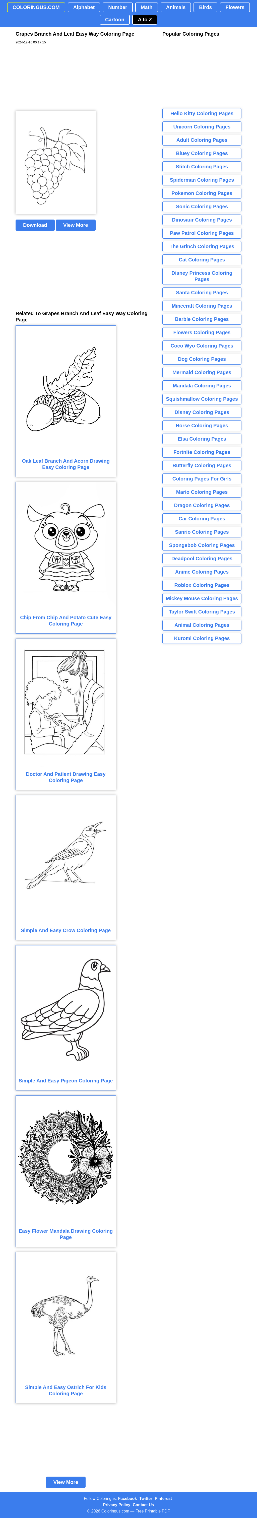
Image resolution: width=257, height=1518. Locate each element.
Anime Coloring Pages (202, 572)
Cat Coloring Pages (202, 259)
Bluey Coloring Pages (202, 153)
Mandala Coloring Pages (202, 385)
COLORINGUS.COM (36, 7)
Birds (205, 7)
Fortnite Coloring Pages (201, 452)
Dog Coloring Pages (202, 359)
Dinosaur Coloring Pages (202, 220)
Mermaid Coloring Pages (201, 372)
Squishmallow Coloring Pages (202, 399)
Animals (176, 7)
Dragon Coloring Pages (202, 505)
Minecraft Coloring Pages (202, 306)
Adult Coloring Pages (201, 140)
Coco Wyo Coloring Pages (202, 346)
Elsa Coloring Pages (202, 439)
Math (147, 7)
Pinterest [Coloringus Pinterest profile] (163, 1498)
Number (117, 7)
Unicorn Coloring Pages (202, 126)
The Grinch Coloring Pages (202, 246)
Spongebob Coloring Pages (202, 545)
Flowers (234, 7)
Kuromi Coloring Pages (202, 638)
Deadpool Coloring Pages (201, 558)
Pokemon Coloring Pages (201, 193)
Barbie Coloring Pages (202, 319)
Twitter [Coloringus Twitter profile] (145, 1498)
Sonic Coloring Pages (202, 206)
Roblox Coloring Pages (201, 585)
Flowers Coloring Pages (202, 332)
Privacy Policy (117, 1505)
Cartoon (114, 19)
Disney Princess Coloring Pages (201, 276)
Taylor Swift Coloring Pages (202, 611)
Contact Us (143, 1505)
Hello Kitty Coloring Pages (201, 113)
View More (75, 225)
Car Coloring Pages (202, 518)
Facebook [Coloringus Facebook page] (127, 1498)
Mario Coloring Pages (202, 492)
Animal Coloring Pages (201, 625)
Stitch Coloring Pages (202, 166)
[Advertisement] (53, 77)
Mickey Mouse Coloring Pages (202, 598)
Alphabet (84, 7)
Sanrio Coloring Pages (202, 532)
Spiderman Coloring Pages (202, 180)
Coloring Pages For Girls (202, 478)
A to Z (145, 19)
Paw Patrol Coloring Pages (202, 233)
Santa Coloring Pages (202, 292)
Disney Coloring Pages (202, 412)
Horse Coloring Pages (202, 425)
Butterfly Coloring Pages (201, 465)
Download (35, 225)
